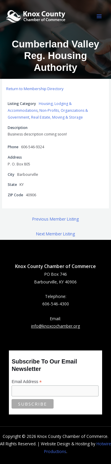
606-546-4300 (55, 304)
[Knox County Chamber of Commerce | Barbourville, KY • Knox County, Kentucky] (35, 16)
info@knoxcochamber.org (55, 326)
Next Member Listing (55, 234)
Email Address (27, 382)
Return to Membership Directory (35, 88)
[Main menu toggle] (99, 16)
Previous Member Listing (55, 219)
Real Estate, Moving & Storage (57, 117)
